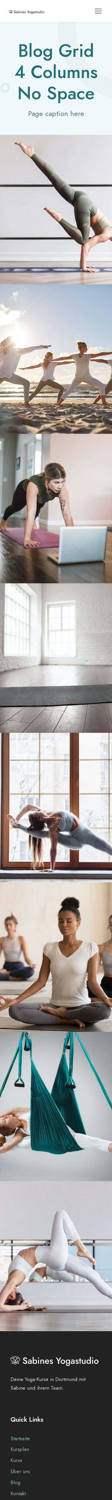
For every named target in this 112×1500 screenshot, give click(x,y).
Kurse (16, 1460)
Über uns (20, 1471)
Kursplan (19, 1449)
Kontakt (18, 1493)
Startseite (20, 1438)
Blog (15, 1482)
